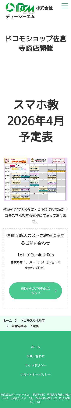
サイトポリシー (35, 365)
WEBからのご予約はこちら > (35, 290)
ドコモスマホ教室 (33, 320)
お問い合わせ (36, 356)
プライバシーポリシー (35, 374)
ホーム (7, 320)
